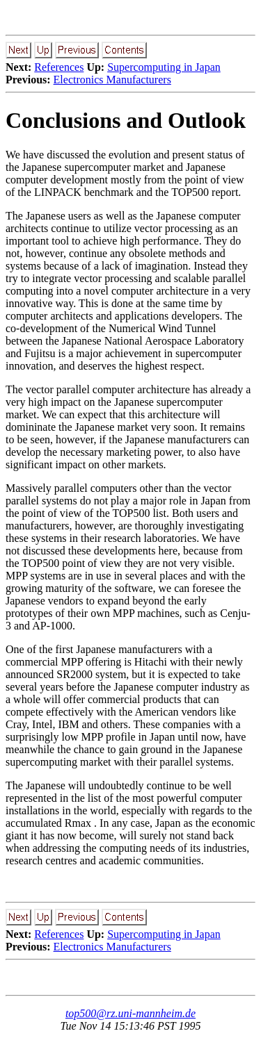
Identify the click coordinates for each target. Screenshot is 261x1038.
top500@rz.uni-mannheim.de (130, 1013)
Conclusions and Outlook (126, 120)
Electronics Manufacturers (112, 79)
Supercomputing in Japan (164, 67)
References (59, 67)
